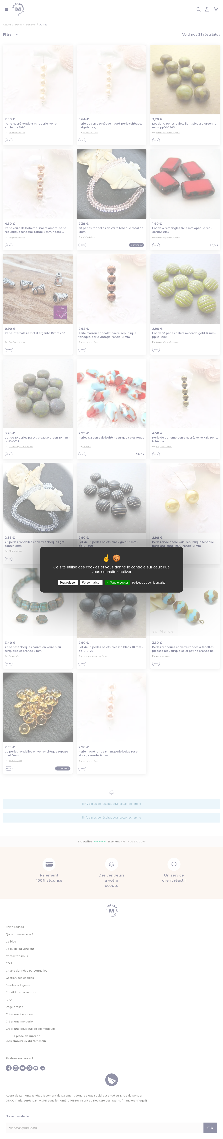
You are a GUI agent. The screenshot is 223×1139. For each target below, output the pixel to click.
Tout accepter (117, 582)
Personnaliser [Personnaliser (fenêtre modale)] (91, 582)
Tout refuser (68, 582)
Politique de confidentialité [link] (148, 582)
